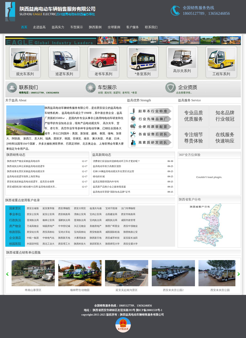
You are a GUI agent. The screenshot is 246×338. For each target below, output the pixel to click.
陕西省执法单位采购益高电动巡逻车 (26, 166)
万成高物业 (33, 226)
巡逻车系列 (64, 74)
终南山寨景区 (33, 290)
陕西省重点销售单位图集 (23, 252)
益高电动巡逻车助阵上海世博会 (23, 176)
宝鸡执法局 (96, 220)
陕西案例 (95, 27)
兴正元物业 (80, 226)
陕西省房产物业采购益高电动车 (23, 161)
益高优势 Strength (139, 100)
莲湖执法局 (33, 220)
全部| (100, 92)
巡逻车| (117, 92)
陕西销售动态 (15, 154)
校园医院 (15, 243)
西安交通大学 (130, 243)
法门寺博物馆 (128, 208)
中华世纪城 (64, 226)
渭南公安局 (80, 214)
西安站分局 (33, 232)
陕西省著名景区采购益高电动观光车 (26, 171)
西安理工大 (64, 243)
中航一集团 (33, 237)
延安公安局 (48, 214)
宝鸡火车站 (64, 232)
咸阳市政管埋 (128, 220)
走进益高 (39, 27)
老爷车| (126, 92)
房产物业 (15, 226)
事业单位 (15, 214)
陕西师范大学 (112, 243)
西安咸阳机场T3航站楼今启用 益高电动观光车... (32, 186)
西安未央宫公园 (220, 290)
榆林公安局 (48, 220)
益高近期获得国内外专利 (106, 181)
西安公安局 (33, 214)
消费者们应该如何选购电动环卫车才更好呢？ (116, 161)
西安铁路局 (64, 214)
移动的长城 (99, 176)
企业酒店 (15, 237)
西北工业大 (48, 243)
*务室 (134, 92)
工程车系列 (221, 74)
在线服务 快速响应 (225, 137)
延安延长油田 (130, 237)
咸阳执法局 (111, 220)
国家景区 (15, 208)
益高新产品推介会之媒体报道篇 (109, 186)
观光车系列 (25, 74)
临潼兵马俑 (96, 208)
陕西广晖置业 (112, 226)
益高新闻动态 (101, 154)
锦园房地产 (48, 226)
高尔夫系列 (182, 71)
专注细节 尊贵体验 (193, 137)
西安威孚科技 (112, 237)
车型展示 (76, 27)
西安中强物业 (130, 226)
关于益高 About (16, 100)
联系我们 (151, 27)
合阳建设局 (111, 214)
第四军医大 (96, 243)
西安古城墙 (33, 208)
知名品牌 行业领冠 (225, 116)
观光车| (108, 92)
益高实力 (58, 27)
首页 (24, 27)
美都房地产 (96, 226)
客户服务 (132, 27)
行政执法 (15, 220)
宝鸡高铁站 (80, 232)
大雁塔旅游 (80, 237)
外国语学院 (33, 243)
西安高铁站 (48, 232)
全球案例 (114, 27)
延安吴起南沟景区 (127, 290)
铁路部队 (15, 232)
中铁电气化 (48, 237)
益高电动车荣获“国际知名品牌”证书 (111, 191)
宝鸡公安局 (96, 214)
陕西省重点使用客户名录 (22, 200)
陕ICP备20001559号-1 (149, 310)
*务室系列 (143, 74)
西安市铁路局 (128, 214)
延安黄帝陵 (48, 208)
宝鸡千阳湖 (111, 208)
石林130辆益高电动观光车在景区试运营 (113, 171)
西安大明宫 (80, 208)
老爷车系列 (103, 74)
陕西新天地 (64, 237)
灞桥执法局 (64, 220)
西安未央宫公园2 (173, 290)
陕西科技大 (80, 243)
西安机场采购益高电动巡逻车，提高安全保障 (30, 181)
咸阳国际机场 (112, 232)
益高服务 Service (189, 100)
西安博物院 (64, 208)
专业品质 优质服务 (193, 116)
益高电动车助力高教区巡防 (107, 166)
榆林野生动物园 (80, 290)
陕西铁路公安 (130, 232)
